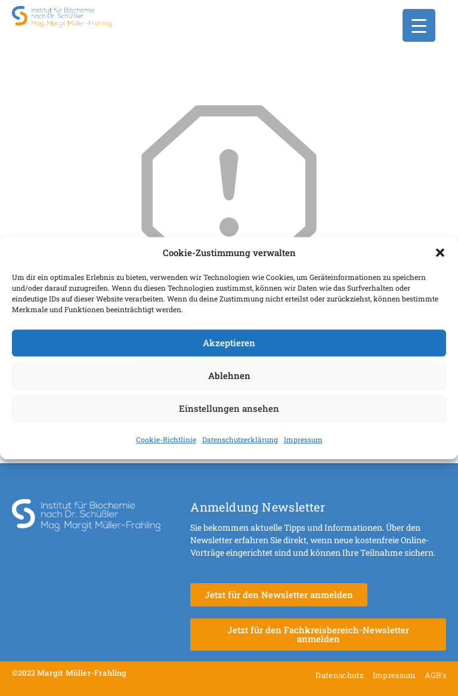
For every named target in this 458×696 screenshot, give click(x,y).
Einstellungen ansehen (229, 408)
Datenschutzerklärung (240, 439)
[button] (440, 253)
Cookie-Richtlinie (166, 439)
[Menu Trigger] (419, 25)
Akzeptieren (229, 343)
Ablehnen (229, 375)
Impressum (303, 439)
